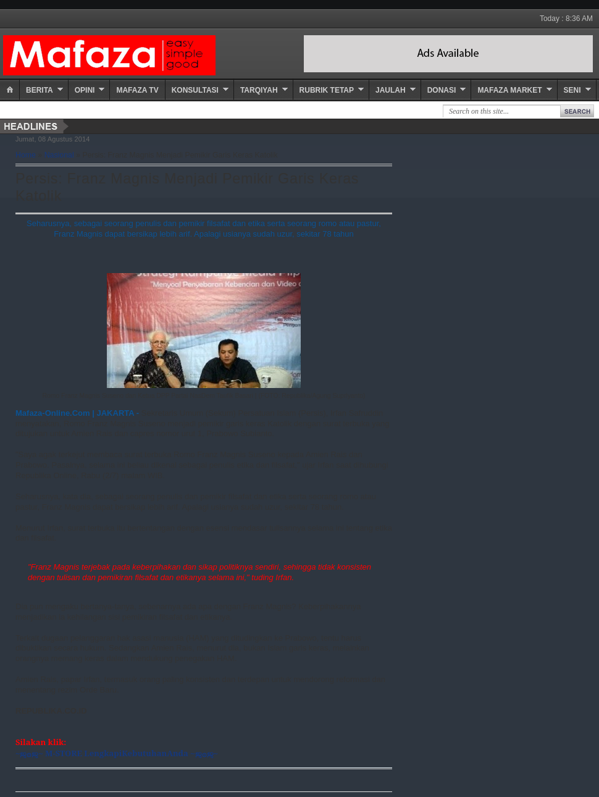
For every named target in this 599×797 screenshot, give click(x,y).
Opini (85, 90)
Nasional (59, 155)
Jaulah (390, 90)
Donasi (441, 90)
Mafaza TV (137, 90)
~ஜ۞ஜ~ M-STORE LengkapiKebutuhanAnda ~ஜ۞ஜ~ (116, 753)
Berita (39, 90)
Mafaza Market (509, 90)
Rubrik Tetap (327, 90)
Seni (572, 90)
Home (25, 155)
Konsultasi (195, 90)
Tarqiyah (259, 90)
